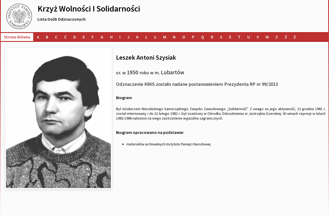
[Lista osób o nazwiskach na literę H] (111, 37)
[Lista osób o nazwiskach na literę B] (47, 37)
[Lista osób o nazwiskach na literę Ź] (286, 37)
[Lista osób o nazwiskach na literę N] (174, 37)
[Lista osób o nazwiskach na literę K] (137, 37)
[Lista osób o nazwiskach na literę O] (183, 37)
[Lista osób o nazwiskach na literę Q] (202, 37)
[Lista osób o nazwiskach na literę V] (258, 37)
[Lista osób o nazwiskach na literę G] (101, 37)
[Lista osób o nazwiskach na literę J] (128, 37)
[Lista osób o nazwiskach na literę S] (221, 37)
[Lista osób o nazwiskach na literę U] (248, 37)
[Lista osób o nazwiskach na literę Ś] (230, 37)
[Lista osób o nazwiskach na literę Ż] (294, 37)
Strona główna (17, 37)
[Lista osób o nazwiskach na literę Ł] (155, 37)
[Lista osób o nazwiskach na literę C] (56, 37)
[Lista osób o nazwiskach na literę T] (239, 37)
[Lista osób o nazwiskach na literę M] (164, 37)
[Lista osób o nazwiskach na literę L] (146, 37)
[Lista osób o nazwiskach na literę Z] (276, 37)
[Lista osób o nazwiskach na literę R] (212, 37)
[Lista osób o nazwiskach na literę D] (74, 37)
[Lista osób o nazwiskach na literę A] (38, 37)
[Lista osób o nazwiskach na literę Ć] (65, 37)
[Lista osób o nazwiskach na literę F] (93, 37)
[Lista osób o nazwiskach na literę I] (120, 37)
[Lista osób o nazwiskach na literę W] (267, 37)
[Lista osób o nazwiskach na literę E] (84, 37)
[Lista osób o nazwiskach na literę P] (193, 37)
